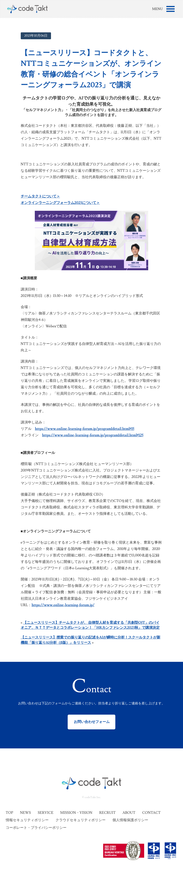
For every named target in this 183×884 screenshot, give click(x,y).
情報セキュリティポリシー (27, 820)
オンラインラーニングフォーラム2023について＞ (60, 203)
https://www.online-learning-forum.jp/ (63, 605)
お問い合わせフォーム (91, 722)
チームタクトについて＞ (40, 196)
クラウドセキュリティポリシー (81, 820)
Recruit (107, 812)
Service (45, 812)
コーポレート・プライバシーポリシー (36, 827)
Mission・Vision (76, 812)
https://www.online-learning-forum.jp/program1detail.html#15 (84, 429)
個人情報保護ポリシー (130, 820)
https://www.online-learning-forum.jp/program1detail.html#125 (92, 435)
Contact (151, 812)
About (128, 812)
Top (9, 812)
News (25, 812)
